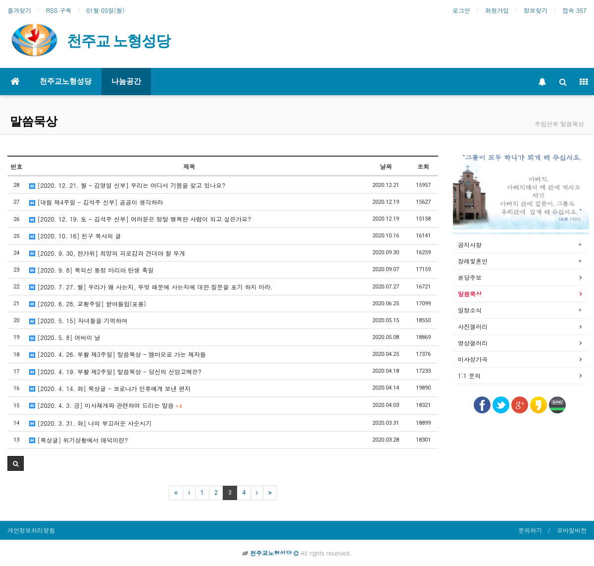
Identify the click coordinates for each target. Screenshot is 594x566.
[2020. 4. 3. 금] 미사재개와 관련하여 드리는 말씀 (105, 405)
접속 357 (574, 10)
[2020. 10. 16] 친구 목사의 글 (75, 235)
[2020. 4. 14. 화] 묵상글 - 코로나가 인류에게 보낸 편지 (110, 388)
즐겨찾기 (19, 10)
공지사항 (470, 244)
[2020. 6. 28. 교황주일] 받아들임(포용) (87, 303)
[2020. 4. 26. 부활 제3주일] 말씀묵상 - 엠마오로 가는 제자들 (117, 354)
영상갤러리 (473, 343)
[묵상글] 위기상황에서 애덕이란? (78, 440)
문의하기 (530, 530)
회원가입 (497, 10)
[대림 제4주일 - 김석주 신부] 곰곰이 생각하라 (96, 202)
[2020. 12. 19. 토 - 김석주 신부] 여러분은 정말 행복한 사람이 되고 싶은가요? (140, 219)
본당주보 (470, 277)
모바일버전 (572, 530)
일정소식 (470, 310)
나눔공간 (126, 81)
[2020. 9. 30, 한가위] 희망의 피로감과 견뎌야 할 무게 (107, 253)
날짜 (386, 166)
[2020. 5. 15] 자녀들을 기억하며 (78, 320)
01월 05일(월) (105, 10)
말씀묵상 (33, 121)
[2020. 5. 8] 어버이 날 (64, 337)
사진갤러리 (473, 326)
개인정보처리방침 (31, 530)
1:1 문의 (469, 375)
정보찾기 (535, 10)
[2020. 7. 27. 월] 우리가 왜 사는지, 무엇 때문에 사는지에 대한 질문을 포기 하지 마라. (151, 287)
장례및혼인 (473, 261)
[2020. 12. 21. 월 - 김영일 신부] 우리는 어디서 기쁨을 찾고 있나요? (127, 185)
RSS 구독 (58, 10)
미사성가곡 (473, 359)
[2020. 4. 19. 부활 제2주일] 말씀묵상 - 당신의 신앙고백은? (115, 371)
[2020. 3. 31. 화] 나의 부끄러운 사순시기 (90, 423)
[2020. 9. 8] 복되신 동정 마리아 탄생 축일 (91, 270)
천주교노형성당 (66, 81)
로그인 (461, 10)
